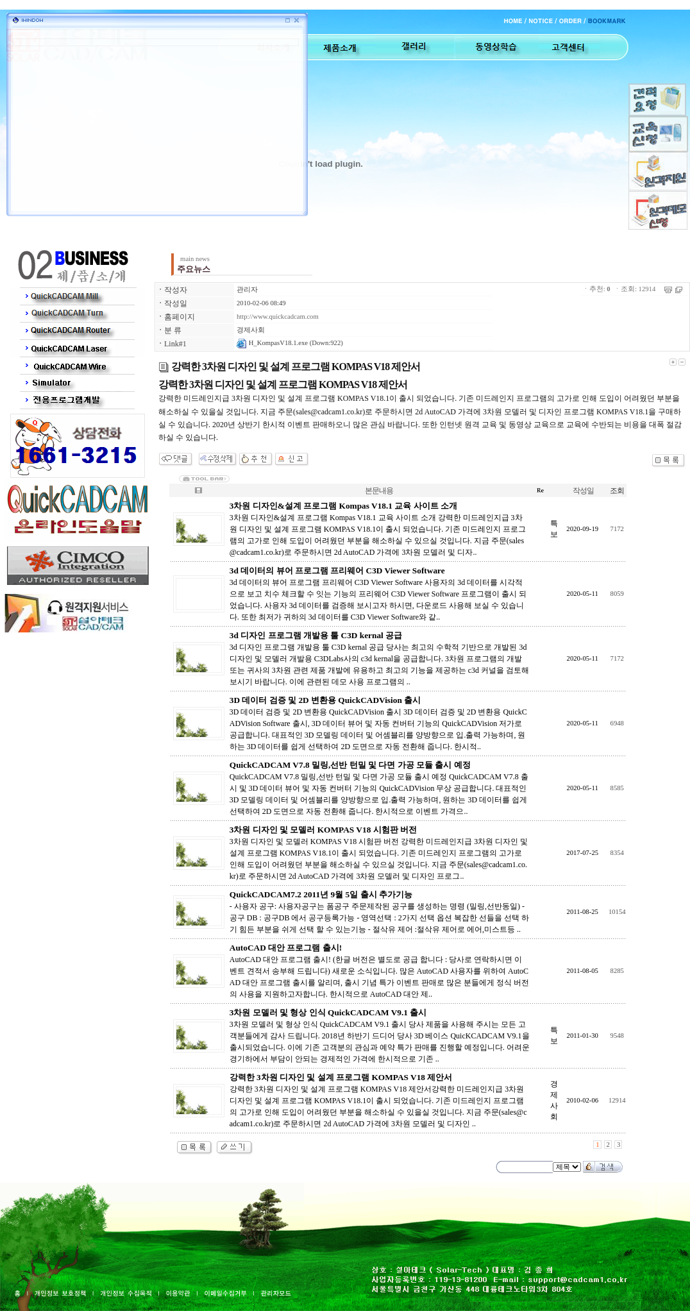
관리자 (247, 289)
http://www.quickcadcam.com (278, 316)
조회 (617, 490)
